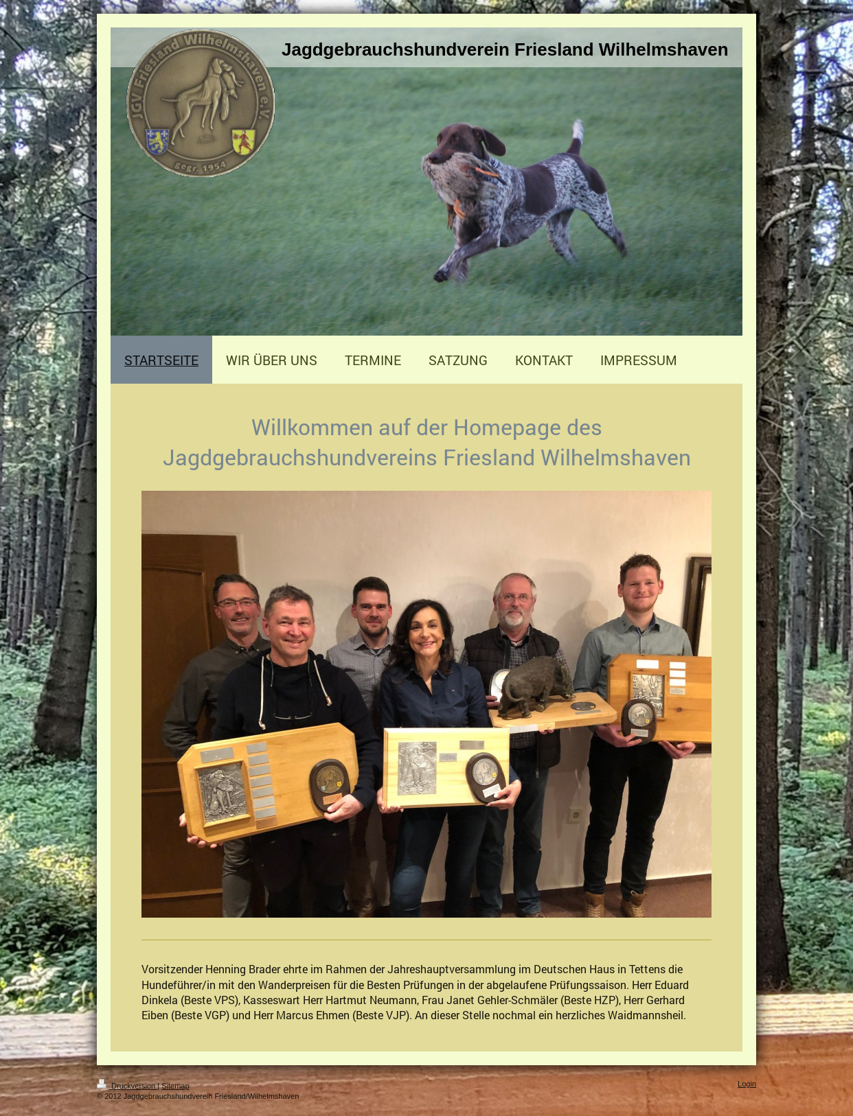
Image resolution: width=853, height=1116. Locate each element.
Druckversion (127, 1086)
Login (747, 1084)
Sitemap (175, 1086)
